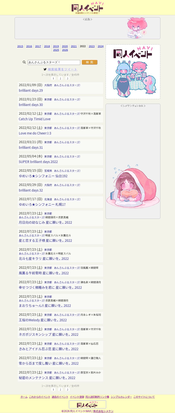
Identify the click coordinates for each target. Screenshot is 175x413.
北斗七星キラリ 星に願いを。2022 (44, 258)
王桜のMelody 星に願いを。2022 (43, 319)
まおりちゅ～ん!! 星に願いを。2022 (45, 305)
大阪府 (48, 85)
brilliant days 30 (31, 104)
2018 (47, 46)
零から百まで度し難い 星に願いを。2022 (49, 363)
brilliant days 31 (31, 147)
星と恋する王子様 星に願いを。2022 (45, 240)
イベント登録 (77, 397)
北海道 (48, 199)
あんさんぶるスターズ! (67, 85)
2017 (38, 46)
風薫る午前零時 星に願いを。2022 (44, 272)
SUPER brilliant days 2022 (38, 161)
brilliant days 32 (31, 190)
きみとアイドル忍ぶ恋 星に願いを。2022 (48, 348)
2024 (101, 46)
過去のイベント (60, 397)
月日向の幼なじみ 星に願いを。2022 (45, 222)
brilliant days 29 (31, 90)
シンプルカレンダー (121, 397)
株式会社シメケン (103, 411)
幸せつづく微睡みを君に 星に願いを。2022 (50, 287)
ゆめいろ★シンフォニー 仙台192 (43, 175)
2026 (65, 50)
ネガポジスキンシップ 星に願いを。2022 (48, 334)
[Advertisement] (87, 29)
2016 (29, 46)
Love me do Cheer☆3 (35, 133)
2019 (56, 46)
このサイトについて (144, 397)
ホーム (24, 397)
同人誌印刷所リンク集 (97, 397)
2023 (92, 46)
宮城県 (48, 170)
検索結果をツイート (62, 69)
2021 (74, 46)
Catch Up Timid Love (34, 118)
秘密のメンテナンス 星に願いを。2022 (47, 377)
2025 (56, 50)
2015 (20, 46)
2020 (65, 46)
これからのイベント (39, 397)
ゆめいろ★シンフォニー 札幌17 (42, 204)
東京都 (48, 99)
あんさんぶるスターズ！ (67, 170)
